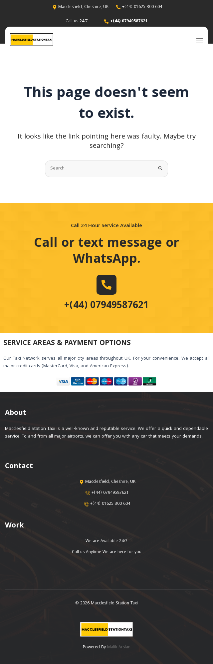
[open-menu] (198, 40)
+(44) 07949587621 (106, 306)
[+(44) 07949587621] (106, 285)
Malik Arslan (118, 647)
